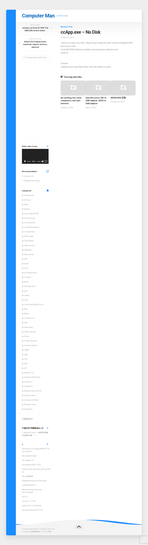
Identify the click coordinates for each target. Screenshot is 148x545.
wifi (25, 368)
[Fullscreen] (46, 161)
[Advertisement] (35, 102)
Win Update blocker (29, 456)
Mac (25, 309)
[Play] (25, 161)
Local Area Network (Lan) (33, 304)
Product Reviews (30, 341)
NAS (25, 323)
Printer (26, 336)
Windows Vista (66, 27)
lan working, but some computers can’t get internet (71, 101)
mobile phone (29, 318)
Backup (27, 209)
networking (28, 327)
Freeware (27, 277)
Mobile (26, 314)
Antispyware (29, 195)
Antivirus (27, 200)
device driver (29, 254)
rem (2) (24, 497)
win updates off (28, 460)
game (26, 282)
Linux (26, 300)
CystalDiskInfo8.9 (28, 485)
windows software (31, 400)
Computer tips (29, 232)
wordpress (28, 409)
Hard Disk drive (29, 286)
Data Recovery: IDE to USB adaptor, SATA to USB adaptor (96, 101)
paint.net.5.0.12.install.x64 (31, 449)
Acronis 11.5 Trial (28, 501)
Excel (26, 268)
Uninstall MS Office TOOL (31, 465)
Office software (30, 332)
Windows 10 (29, 373)
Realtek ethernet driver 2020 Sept (34, 481)
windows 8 (28, 386)
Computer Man (38, 16)
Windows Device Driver (32, 391)
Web (25, 364)
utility (26, 354)
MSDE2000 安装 (118, 98)
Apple (26, 204)
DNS (25, 259)
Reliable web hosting (32, 181)
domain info (28, 176)
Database (27, 250)
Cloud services (29, 218)
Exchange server (30, 273)
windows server (30, 395)
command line (29, 223)
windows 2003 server (32, 377)
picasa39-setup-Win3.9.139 (32, 510)
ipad (25, 291)
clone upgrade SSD (31, 213)
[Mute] (42, 161)
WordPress (35, 532)
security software (30, 345)
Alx (50, 532)
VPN (25, 359)
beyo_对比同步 (27, 476)
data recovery (29, 245)
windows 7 (28, 382)
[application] (35, 156)
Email (26, 264)
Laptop (26, 295)
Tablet (26, 350)
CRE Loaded (28, 236)
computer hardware (31, 227)
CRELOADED (29, 241)
